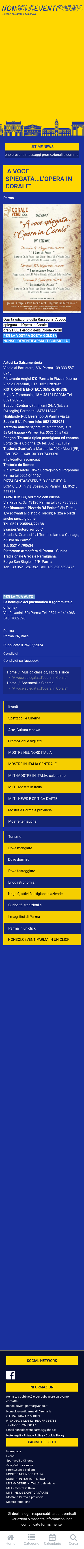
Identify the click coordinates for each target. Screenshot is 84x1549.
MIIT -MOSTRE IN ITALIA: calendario (37, 775)
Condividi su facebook (21, 660)
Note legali (13, 1435)
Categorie (31, 1540)
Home (10, 1540)
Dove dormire (18, 859)
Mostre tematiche (22, 821)
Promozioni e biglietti (25, 741)
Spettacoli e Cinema (24, 718)
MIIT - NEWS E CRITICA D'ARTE (32, 799)
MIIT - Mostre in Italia (25, 787)
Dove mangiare (20, 848)
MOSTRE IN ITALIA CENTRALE (32, 764)
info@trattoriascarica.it (21, 459)
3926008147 (27, 1425)
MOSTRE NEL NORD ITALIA (30, 752)
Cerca (73, 1540)
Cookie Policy (55, 1435)
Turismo (14, 836)
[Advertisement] (42, 69)
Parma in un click (22, 928)
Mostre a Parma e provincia (30, 810)
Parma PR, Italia (16, 636)
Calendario (52, 1540)
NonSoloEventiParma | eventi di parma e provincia (42, 13)
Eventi (13, 706)
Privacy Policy (33, 1435)
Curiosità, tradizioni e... (26, 905)
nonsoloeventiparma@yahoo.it (26, 1405)
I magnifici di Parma (24, 917)
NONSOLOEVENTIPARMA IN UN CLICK (38, 939)
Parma (8, 198)
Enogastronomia (21, 882)
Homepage (13, 1451)
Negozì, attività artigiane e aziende (35, 894)
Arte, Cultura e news (24, 730)
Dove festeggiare (21, 871)
